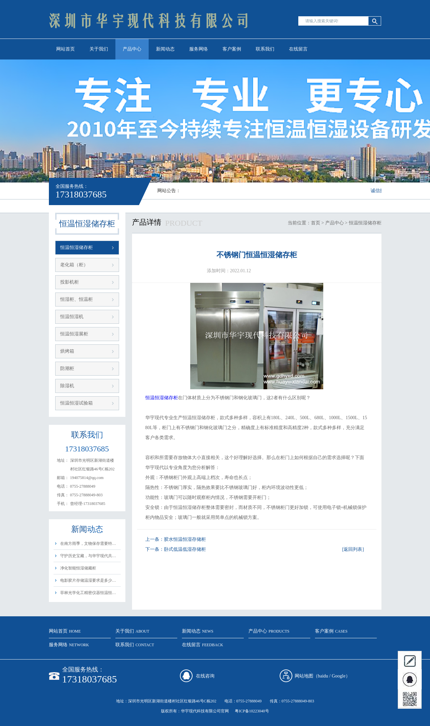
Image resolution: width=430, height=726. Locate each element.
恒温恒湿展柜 (74, 333)
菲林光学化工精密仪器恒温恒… (88, 592)
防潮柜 (67, 368)
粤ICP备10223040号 (252, 711)
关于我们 (98, 49)
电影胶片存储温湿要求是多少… (88, 580)
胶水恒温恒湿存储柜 (185, 539)
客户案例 (231, 49)
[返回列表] (353, 549)
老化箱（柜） (74, 264)
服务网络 (198, 49)
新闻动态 (165, 49)
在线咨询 (205, 675)
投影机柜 (69, 282)
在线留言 (298, 49)
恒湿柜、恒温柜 (76, 299)
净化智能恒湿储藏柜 (78, 568)
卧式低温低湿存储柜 (185, 549)
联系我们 (265, 49)
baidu (323, 675)
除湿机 (67, 385)
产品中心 (132, 49)
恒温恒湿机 (71, 316)
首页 (315, 222)
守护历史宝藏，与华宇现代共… (88, 555)
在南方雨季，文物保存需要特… (88, 543)
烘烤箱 (67, 351)
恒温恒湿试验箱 (76, 403)
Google (339, 675)
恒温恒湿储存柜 (76, 247)
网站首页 (65, 49)
